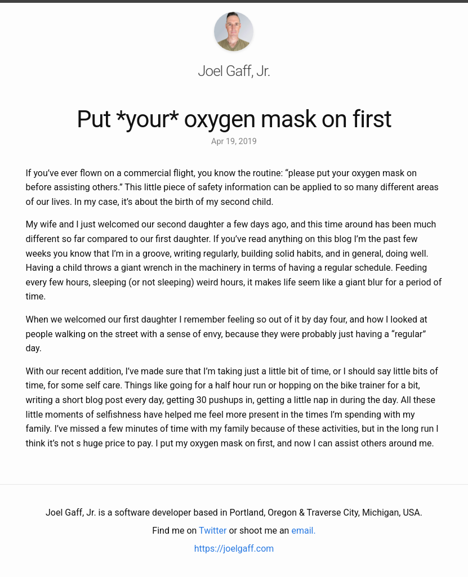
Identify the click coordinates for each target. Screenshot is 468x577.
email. (303, 530)
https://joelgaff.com (234, 548)
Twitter (212, 530)
